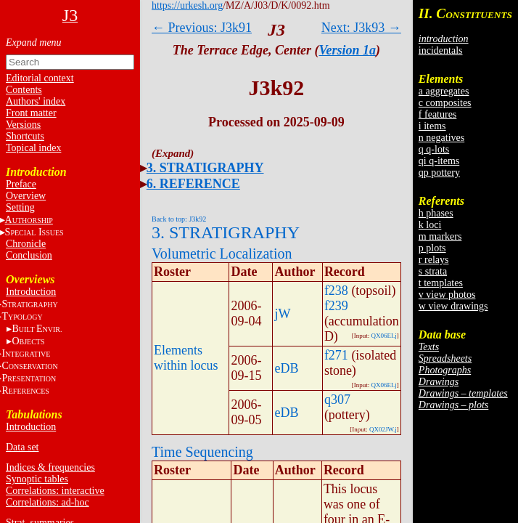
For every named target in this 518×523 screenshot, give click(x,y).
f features (437, 114)
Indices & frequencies (50, 467)
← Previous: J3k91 (202, 27)
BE (37, 328)
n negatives (441, 137)
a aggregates (444, 91)
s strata (433, 271)
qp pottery (439, 172)
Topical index (33, 147)
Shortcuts (25, 136)
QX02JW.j (383, 429)
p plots (432, 248)
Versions (23, 124)
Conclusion (29, 255)
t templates (441, 282)
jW (282, 314)
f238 (336, 290)
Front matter (31, 113)
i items (432, 126)
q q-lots (434, 149)
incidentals (441, 50)
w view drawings (453, 306)
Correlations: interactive (55, 490)
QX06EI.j (384, 335)
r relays (434, 259)
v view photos (447, 294)
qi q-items (439, 160)
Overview (26, 195)
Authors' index (35, 101)
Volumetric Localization (222, 254)
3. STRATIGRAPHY (205, 168)
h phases (436, 213)
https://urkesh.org (187, 5)
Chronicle (26, 243)
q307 (337, 399)
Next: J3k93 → (361, 27)
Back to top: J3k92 (179, 219)
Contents (24, 89)
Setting (20, 207)
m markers (440, 236)
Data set (22, 447)
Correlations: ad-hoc (47, 502)
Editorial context (40, 78)
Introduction (31, 291)
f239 (336, 306)
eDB (286, 368)
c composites (445, 102)
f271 (336, 355)
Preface (21, 184)
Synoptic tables (37, 479)
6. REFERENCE (193, 184)
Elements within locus (186, 358)
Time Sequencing (202, 452)
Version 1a (348, 50)
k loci (430, 224)
